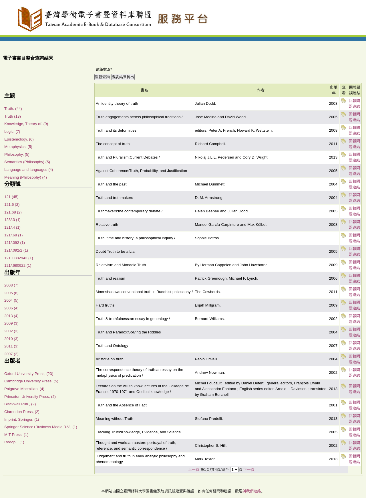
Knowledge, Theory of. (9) (26, 124)
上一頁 (193, 469)
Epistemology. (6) (19, 139)
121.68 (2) (13, 212)
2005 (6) (11, 293)
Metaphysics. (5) (18, 147)
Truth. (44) (13, 108)
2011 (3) (11, 346)
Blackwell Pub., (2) (20, 404)
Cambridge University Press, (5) (31, 381)
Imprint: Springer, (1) (21, 419)
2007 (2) (11, 354)
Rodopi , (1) (14, 442)
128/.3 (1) (12, 220)
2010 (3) (11, 339)
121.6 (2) (11, 204)
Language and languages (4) (28, 169)
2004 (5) (11, 300)
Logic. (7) (12, 131)
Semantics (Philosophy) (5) (27, 162)
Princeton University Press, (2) (30, 396)
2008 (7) (11, 285)
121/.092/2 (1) (16, 250)
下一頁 (248, 469)
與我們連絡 (251, 491)
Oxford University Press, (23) (28, 373)
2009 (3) (11, 323)
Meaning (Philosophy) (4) (25, 177)
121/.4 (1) (12, 227)
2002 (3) (11, 331)
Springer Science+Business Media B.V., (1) (40, 427)
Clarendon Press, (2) (21, 412)
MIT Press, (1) (16, 434)
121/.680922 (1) (17, 265)
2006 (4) (11, 308)
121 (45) (11, 197)
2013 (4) (11, 316)
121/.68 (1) (13, 235)
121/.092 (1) (14, 242)
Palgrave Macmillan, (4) (24, 389)
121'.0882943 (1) (18, 258)
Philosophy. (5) (16, 154)
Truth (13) (12, 116)
